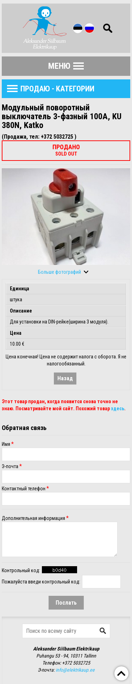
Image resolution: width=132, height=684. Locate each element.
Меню (59, 66)
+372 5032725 (76, 663)
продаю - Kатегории (57, 88)
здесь (117, 408)
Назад (65, 378)
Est (78, 28)
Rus (89, 28)
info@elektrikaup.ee (75, 670)
